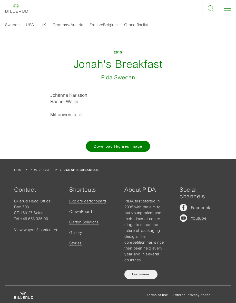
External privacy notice (192, 295)
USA (30, 25)
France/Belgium (104, 25)
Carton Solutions (84, 222)
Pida (33, 170)
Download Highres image (118, 146)
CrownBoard (80, 211)
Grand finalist (136, 25)
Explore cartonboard (87, 201)
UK (43, 25)
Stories (75, 243)
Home (19, 170)
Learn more (141, 274)
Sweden (12, 25)
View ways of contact (33, 230)
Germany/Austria (68, 25)
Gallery (50, 170)
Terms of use (157, 295)
